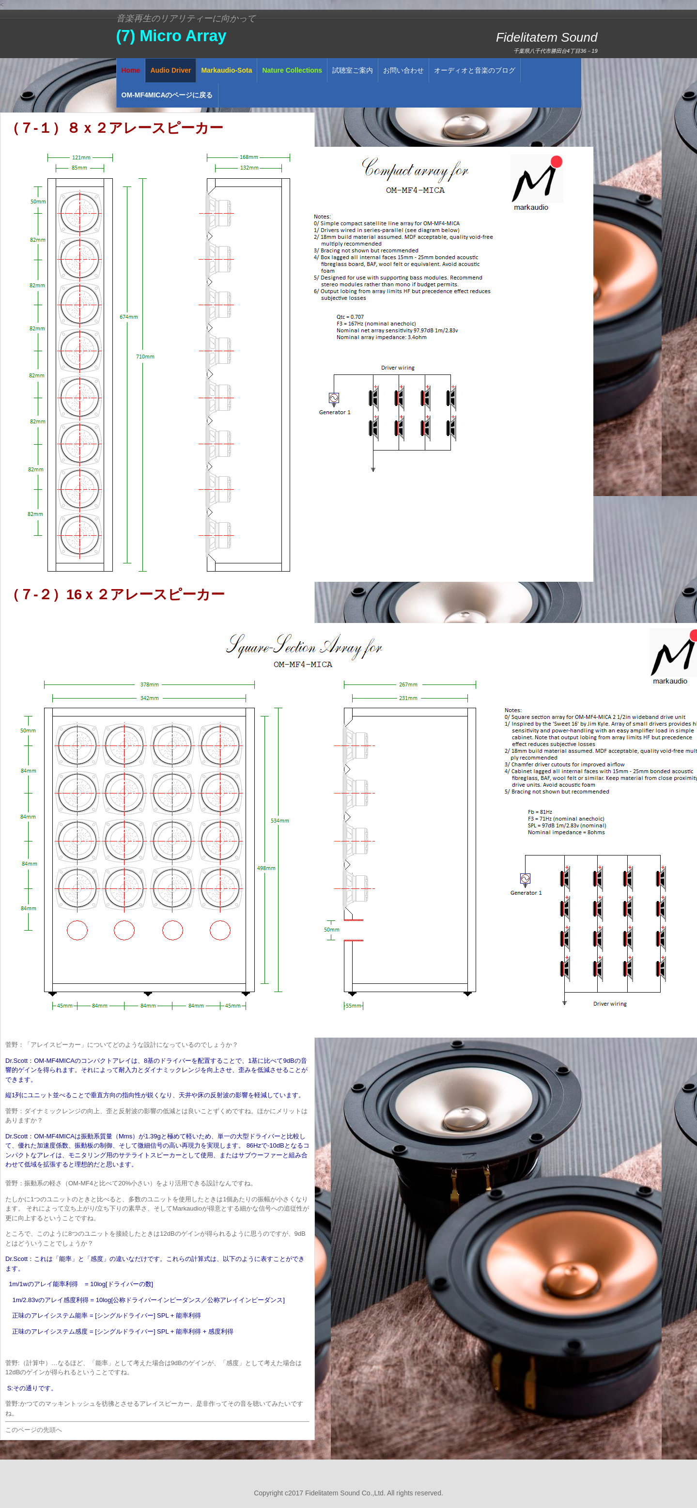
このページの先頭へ (33, 1429)
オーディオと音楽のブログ (474, 70)
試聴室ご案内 (352, 70)
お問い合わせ (403, 70)
